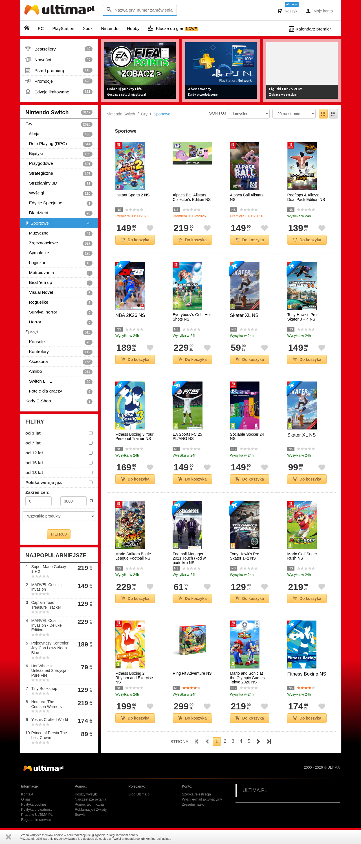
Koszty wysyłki (86, 794)
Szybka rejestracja (196, 794)
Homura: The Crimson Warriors (46, 704)
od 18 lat (34, 472)
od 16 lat (34, 462)
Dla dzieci (59, 213)
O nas (26, 799)
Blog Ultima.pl (139, 794)
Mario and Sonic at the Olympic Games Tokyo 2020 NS (247, 677)
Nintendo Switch (59, 112)
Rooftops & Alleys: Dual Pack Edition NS (306, 197)
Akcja (59, 134)
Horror (59, 322)
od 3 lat (33, 433)
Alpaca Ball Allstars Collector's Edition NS (192, 197)
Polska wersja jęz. (43, 482)
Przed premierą (59, 70)
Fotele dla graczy (59, 391)
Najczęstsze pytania (90, 799)
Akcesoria (59, 362)
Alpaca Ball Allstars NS (246, 197)
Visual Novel (59, 292)
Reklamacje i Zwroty (91, 810)
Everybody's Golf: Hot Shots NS (192, 317)
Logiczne (59, 263)
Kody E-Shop (59, 401)
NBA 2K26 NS (130, 315)
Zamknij (8, 836)
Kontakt (27, 794)
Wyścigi (59, 193)
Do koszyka (135, 240)
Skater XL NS (244, 315)
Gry (59, 124)
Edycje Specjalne (59, 203)
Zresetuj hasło (193, 804)
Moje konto (319, 10)
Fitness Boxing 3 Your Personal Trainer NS (134, 436)
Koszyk (287, 10)
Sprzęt (59, 332)
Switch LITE (59, 381)
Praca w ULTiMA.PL (37, 815)
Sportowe (59, 223)
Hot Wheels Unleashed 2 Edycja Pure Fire (49, 671)
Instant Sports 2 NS (132, 195)
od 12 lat (34, 452)
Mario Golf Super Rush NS (302, 556)
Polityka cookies (34, 804)
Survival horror (59, 312)
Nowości (59, 59)
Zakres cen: (37, 492)
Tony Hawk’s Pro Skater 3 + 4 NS (301, 317)
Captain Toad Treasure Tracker (46, 605)
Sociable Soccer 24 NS (247, 436)
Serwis (80, 815)
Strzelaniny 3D (59, 183)
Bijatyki (59, 154)
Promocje (59, 81)
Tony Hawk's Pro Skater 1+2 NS (244, 556)
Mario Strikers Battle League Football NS (133, 556)
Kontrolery (59, 352)
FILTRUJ (59, 534)
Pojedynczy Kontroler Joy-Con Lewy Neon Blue (50, 648)
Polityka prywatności (37, 810)
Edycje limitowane (59, 91)
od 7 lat (33, 442)
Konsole (59, 342)
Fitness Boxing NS (306, 674)
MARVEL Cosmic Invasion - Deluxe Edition (46, 625)
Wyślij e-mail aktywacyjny (202, 799)
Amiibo (59, 371)
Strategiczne (59, 173)
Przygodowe (59, 163)
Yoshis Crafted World (49, 719)
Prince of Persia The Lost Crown (49, 735)
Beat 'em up (59, 283)
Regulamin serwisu (36, 820)
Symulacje (59, 253)
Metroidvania (59, 273)
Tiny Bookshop (44, 688)
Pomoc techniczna (89, 804)
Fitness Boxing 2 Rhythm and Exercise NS (134, 677)
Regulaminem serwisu (124, 835)
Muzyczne (59, 233)
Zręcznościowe (59, 243)
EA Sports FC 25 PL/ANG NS (187, 436)
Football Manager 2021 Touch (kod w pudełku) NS (189, 558)
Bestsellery (59, 48)
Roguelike (59, 302)
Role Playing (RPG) (59, 144)
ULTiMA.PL (255, 790)
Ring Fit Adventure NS (192, 673)
